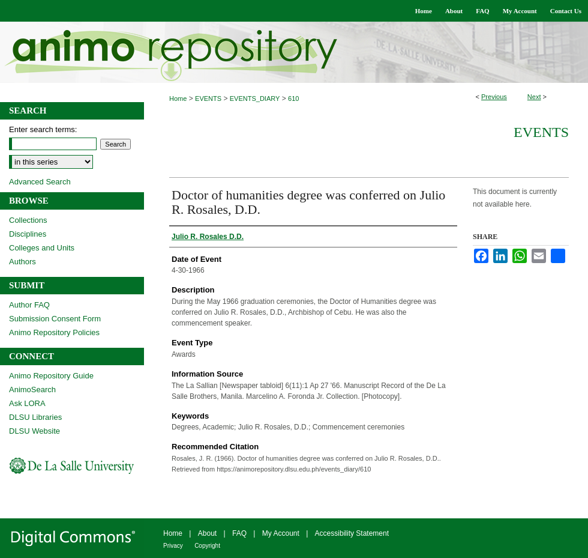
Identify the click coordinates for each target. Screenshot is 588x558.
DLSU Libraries (35, 417)
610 (293, 98)
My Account (280, 533)
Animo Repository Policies (54, 332)
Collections (28, 220)
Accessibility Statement (352, 533)
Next (534, 96)
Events (541, 132)
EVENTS (208, 98)
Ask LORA (27, 403)
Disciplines (27, 233)
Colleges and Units (41, 247)
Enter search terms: (43, 129)
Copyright (207, 545)
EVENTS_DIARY (255, 98)
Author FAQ (29, 304)
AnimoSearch (32, 389)
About (207, 533)
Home (178, 98)
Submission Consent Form (55, 318)
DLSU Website (34, 430)
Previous (494, 96)
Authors (22, 261)
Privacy (173, 545)
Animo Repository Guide (51, 375)
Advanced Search (40, 181)
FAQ (239, 533)
